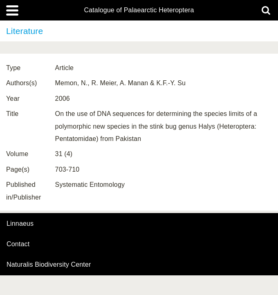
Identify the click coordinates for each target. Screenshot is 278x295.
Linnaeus (20, 223)
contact (18, 244)
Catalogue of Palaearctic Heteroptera (139, 10)
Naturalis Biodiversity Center (49, 264)
